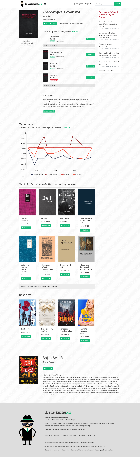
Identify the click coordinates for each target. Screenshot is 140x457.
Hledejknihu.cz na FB (84, 435)
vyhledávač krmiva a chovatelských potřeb (80, 442)
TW (94, 435)
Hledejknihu (31, 4)
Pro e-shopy (48, 435)
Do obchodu (90, 39)
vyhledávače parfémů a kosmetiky (93, 446)
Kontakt (56, 435)
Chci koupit (26, 228)
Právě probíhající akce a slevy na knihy (108, 14)
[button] (88, 4)
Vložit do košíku (50, 23)
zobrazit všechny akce (107, 71)
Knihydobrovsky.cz (106, 28)
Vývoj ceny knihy (25, 41)
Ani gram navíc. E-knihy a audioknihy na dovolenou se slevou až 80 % (108, 35)
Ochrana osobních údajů (68, 435)
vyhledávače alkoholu (106, 450)
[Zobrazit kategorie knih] (45, 4)
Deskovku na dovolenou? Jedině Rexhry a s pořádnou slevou (108, 24)
